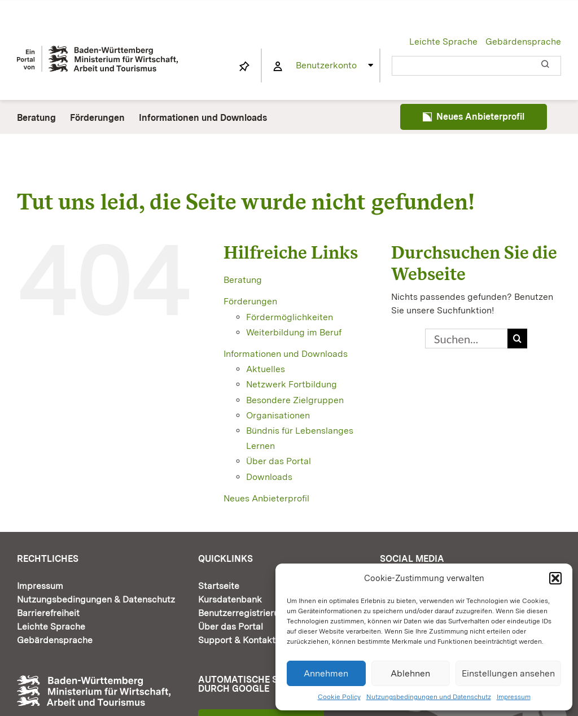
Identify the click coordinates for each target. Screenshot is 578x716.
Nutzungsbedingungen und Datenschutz (428, 697)
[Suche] (517, 338)
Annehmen (326, 673)
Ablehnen (410, 673)
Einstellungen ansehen (508, 673)
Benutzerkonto (326, 65)
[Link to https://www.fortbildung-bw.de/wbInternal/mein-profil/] (278, 66)
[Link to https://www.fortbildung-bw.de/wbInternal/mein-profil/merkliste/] (244, 66)
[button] (555, 578)
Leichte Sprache (443, 41)
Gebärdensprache (523, 41)
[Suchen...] (466, 338)
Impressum (514, 697)
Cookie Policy (339, 697)
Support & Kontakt (236, 640)
